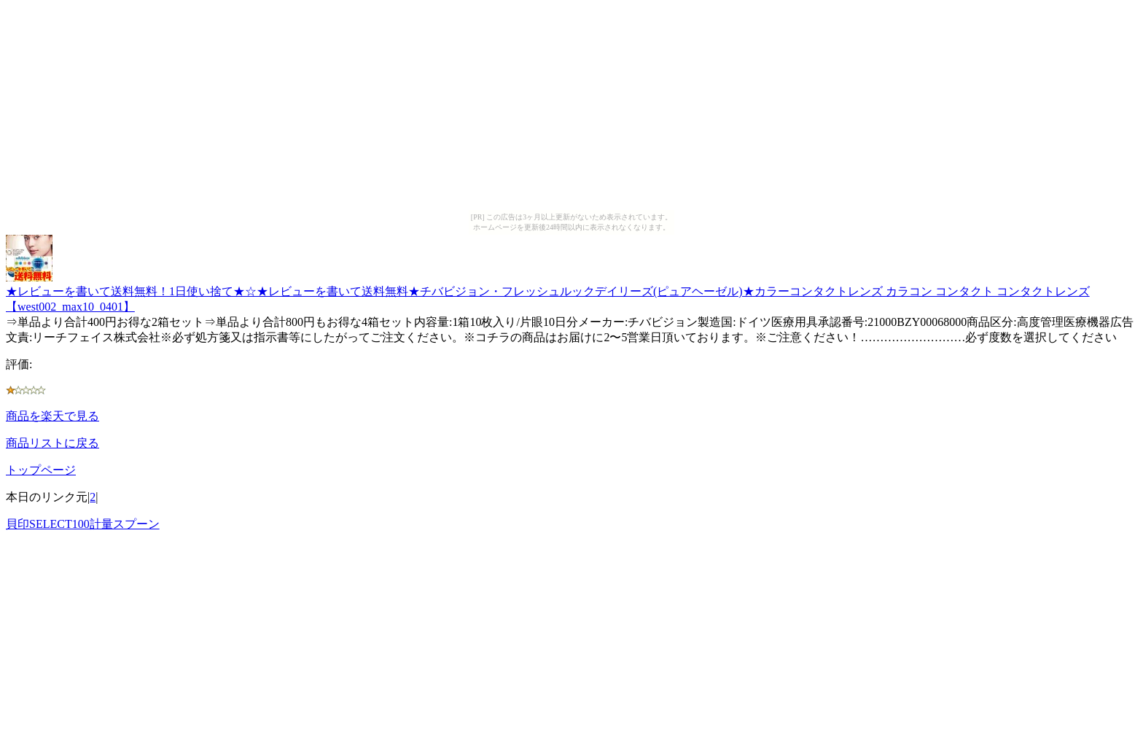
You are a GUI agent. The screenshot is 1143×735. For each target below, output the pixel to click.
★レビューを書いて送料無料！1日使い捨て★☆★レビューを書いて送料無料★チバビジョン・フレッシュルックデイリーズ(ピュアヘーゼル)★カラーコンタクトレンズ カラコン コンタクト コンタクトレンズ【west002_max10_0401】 (548, 292)
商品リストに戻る (52, 443)
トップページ (41, 470)
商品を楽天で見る (52, 416)
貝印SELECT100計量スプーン (83, 524)
